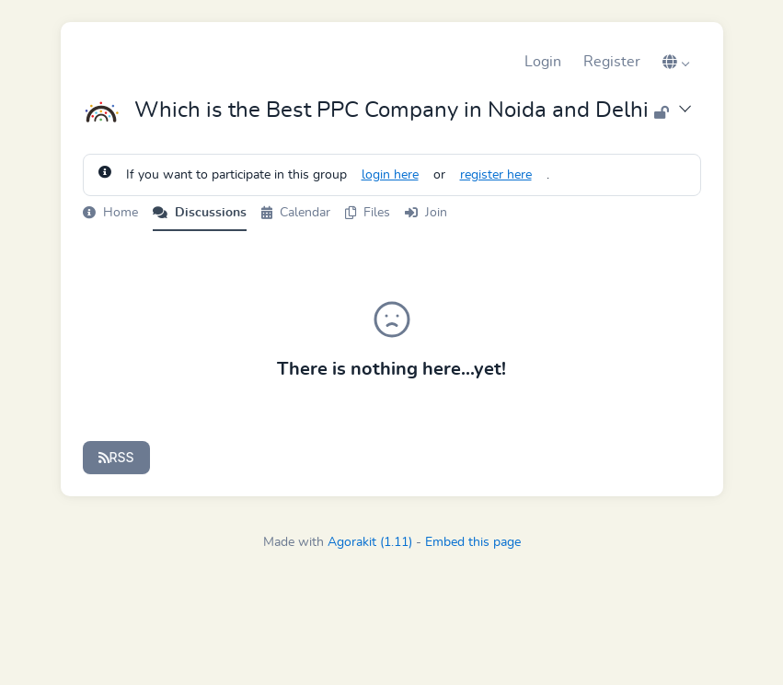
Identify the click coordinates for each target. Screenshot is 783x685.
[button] (676, 61)
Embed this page (473, 542)
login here (390, 174)
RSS (116, 457)
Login (542, 61)
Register (611, 61)
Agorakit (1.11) (370, 542)
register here (496, 174)
